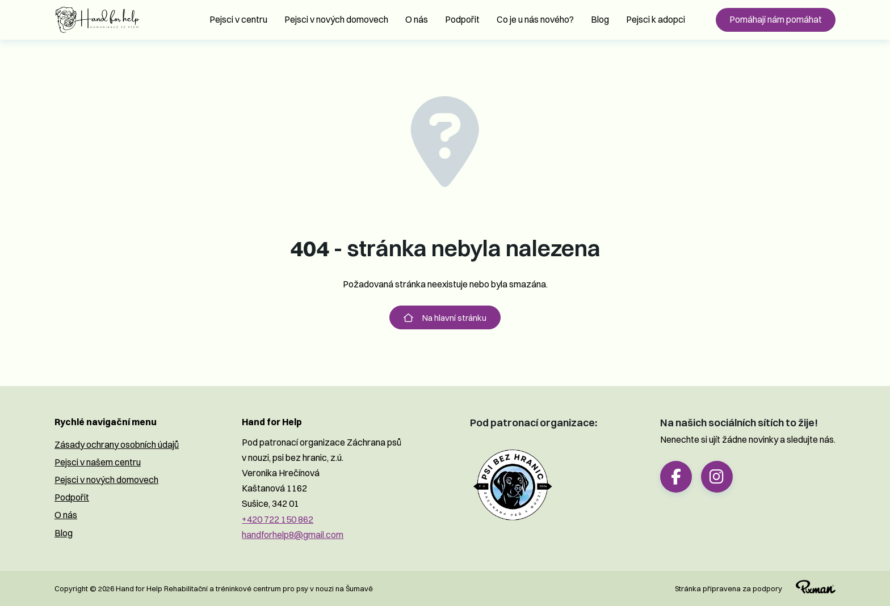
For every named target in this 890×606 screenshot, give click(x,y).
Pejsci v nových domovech (336, 19)
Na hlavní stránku (445, 317)
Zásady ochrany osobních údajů (116, 444)
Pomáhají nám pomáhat (775, 19)
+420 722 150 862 (277, 519)
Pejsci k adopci (655, 19)
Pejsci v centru (238, 19)
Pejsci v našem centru (97, 462)
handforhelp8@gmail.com (292, 534)
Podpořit (462, 19)
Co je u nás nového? (535, 19)
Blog (600, 19)
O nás (416, 19)
